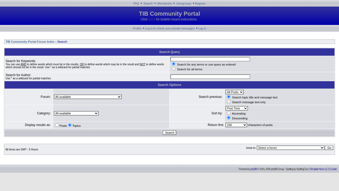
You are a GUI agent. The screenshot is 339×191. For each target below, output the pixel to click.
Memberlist (164, 3)
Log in (202, 28)
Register (200, 3)
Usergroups (183, 3)
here (151, 19)
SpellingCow (302, 169)
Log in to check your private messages (170, 28)
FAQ (136, 3)
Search (148, 3)
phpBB (254, 169)
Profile (137, 28)
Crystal (333, 169)
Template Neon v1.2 (319, 169)
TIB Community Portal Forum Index (30, 41)
